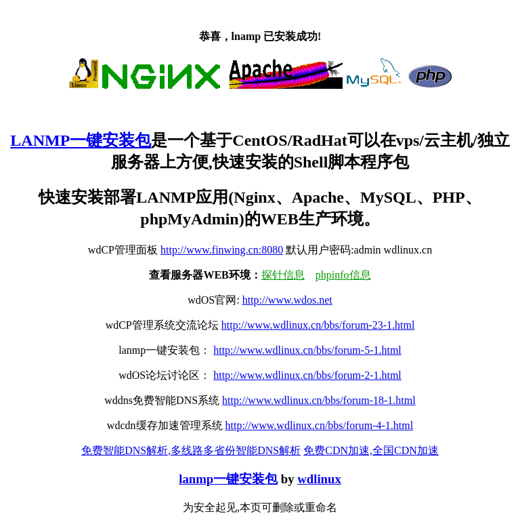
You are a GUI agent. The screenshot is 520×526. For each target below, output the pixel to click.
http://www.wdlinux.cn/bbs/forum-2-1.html (307, 375)
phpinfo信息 (343, 275)
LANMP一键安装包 (80, 140)
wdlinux (319, 479)
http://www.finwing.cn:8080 (221, 250)
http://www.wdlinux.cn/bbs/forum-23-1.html (318, 325)
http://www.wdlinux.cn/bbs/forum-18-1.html (319, 400)
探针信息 (283, 275)
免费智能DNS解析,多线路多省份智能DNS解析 (191, 450)
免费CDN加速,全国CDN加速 (371, 450)
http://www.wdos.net (287, 300)
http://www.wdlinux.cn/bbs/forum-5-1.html (307, 350)
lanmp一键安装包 (228, 479)
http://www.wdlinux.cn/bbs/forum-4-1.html (319, 425)
